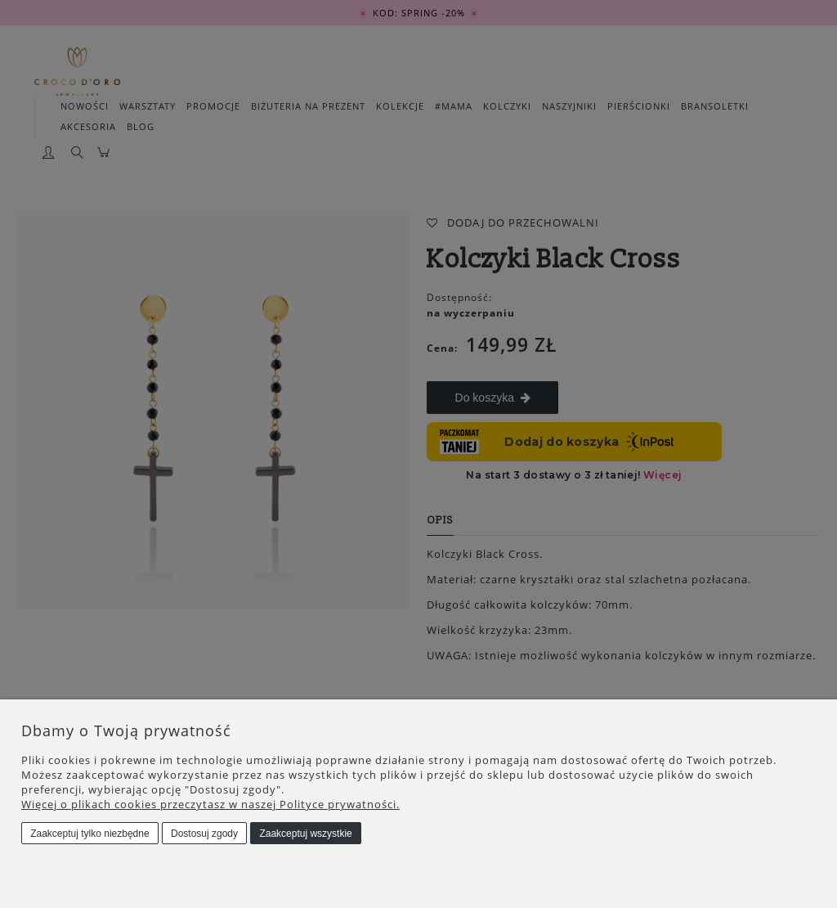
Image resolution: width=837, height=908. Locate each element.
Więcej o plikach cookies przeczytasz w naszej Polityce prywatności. (210, 804)
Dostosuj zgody (204, 833)
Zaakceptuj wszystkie (305, 833)
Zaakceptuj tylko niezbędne (89, 833)
